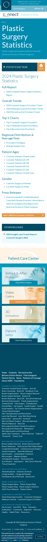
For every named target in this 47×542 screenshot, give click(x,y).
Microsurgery (7, 456)
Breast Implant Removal (30, 393)
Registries (28, 509)
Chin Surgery (20, 403)
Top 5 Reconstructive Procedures (20, 129)
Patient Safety (8, 378)
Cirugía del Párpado (23, 474)
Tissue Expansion (9, 464)
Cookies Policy (19, 529)
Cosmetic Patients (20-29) (17, 160)
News (4, 22)
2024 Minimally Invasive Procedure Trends (24, 108)
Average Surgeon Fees (15, 146)
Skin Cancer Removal (33, 461)
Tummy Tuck (17, 436)
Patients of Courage (32, 378)
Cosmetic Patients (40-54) (17, 166)
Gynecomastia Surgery (11, 411)
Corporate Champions (33, 497)
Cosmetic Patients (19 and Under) (20, 156)
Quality (5, 512)
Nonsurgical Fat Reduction (12, 429)
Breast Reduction (9, 398)
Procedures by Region (15, 142)
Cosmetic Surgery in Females (18, 183)
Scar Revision (7, 461)
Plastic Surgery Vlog (10, 487)
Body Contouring (8, 391)
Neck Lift (21, 424)
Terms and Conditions (34, 529)
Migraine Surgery (20, 456)
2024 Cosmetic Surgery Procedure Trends (24, 105)
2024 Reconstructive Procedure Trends (23, 112)
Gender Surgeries (9, 451)
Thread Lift (6, 436)
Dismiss (41, 536)
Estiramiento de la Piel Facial (13, 476)
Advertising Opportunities (12, 497)
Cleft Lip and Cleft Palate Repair (29, 446)
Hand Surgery (7, 454)
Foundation (19, 381)
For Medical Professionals (16, 505)
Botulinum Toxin (32, 391)
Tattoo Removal (27, 434)
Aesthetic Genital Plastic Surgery (15, 388)
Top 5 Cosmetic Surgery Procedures (21, 122)
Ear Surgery (18, 406)
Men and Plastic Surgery (11, 421)
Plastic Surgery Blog (28, 484)
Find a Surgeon (19, 9)
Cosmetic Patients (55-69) (17, 169)
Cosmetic (13, 372)
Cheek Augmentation (29, 401)
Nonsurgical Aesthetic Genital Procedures (18, 426)
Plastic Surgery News (10, 484)
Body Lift (20, 391)
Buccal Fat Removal (33, 398)
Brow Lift (20, 398)
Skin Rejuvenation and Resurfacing (15, 431)
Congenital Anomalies (10, 449)
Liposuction (6, 418)
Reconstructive (25, 372)
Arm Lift (33, 388)
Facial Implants (7, 408)
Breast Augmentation (10, 393)
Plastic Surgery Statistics (29, 487)
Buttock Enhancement (11, 401)
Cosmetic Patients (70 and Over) (20, 173)
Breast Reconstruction (31, 444)
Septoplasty (18, 461)
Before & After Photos (12, 375)
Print (41, 67)
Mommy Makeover (9, 424)
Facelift (40, 406)
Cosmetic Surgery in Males (17, 186)
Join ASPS (17, 507)
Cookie (19, 540)
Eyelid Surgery (30, 406)
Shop (25, 507)
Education (32, 507)
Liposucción (30, 476)
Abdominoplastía (8, 471)
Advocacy (37, 509)
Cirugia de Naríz (8, 474)
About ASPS (7, 381)
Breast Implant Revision (11, 396)
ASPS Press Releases (10, 489)
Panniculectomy (27, 459)
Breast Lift (26, 396)
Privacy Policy (7, 529)
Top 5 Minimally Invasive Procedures (22, 125)
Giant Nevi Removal (25, 451)
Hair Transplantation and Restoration (16, 413)
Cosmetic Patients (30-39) (17, 163)
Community (17, 509)
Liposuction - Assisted (21, 418)
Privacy (10, 540)
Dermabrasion (31, 403)
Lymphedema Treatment (23, 454)
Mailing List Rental (9, 499)
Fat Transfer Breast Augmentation (28, 408)
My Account (6, 507)
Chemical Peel (7, 403)
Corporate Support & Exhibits (29, 499)
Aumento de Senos (24, 471)
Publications (7, 509)
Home (4, 372)
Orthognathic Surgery (10, 459)
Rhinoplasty (28, 429)
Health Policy (14, 512)
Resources (25, 512)
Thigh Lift (39, 434)
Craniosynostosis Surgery (31, 449)
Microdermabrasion (29, 421)
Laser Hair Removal (9, 416)
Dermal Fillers (7, 406)
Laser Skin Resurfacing (27, 416)
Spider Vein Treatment (11, 434)
